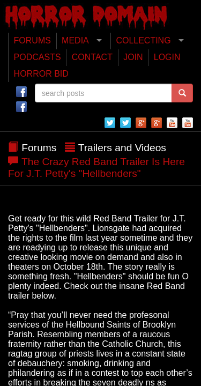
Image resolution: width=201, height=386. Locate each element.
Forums (38, 147)
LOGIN (167, 57)
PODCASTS (37, 57)
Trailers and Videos (122, 147)
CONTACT (92, 57)
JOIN (133, 57)
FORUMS (32, 40)
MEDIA (75, 40)
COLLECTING (143, 40)
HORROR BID (41, 73)
